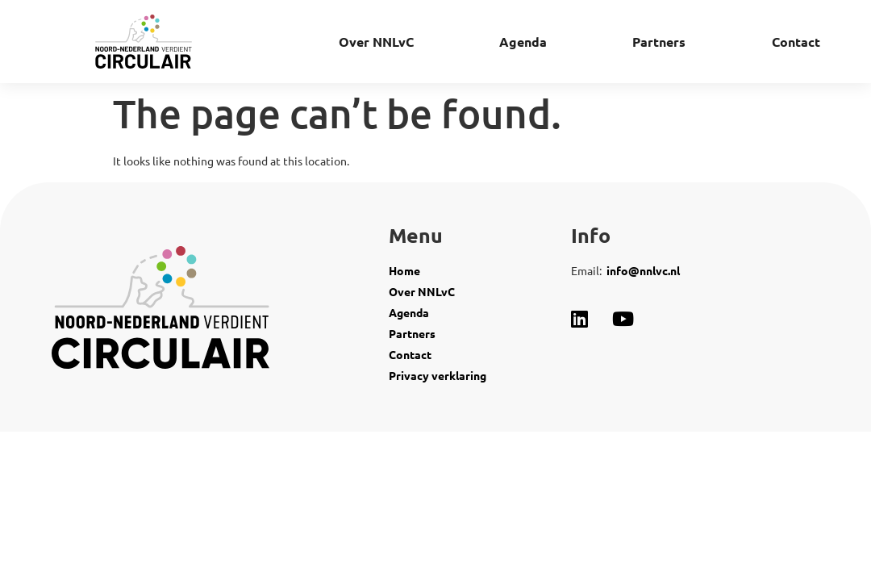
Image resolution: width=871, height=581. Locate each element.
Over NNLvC (376, 41)
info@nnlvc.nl (643, 270)
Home (404, 270)
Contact (796, 41)
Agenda (523, 41)
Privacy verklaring (439, 375)
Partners (659, 41)
